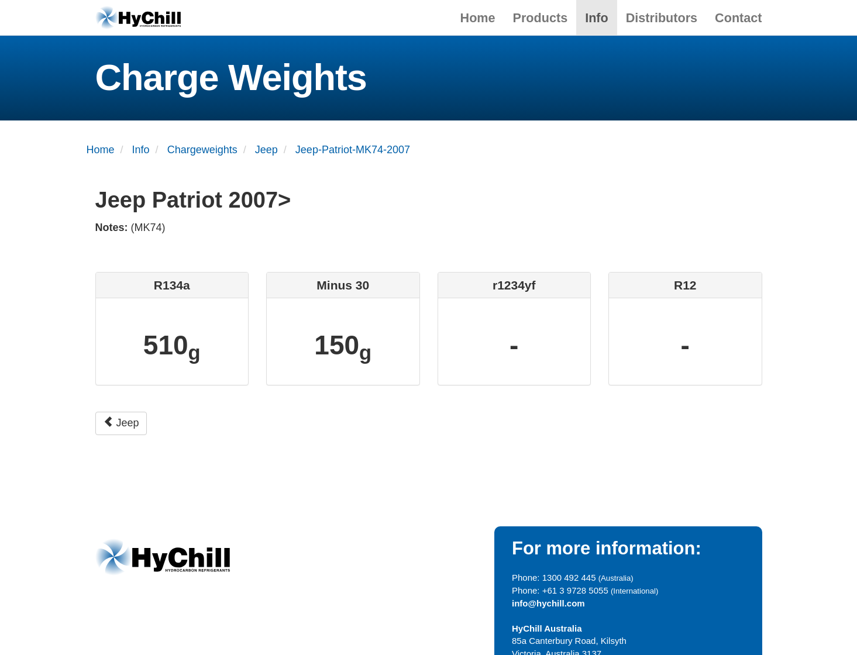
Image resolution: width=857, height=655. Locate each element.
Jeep (121, 422)
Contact (738, 18)
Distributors (661, 18)
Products (540, 18)
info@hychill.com (548, 603)
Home (477, 18)
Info (596, 18)
